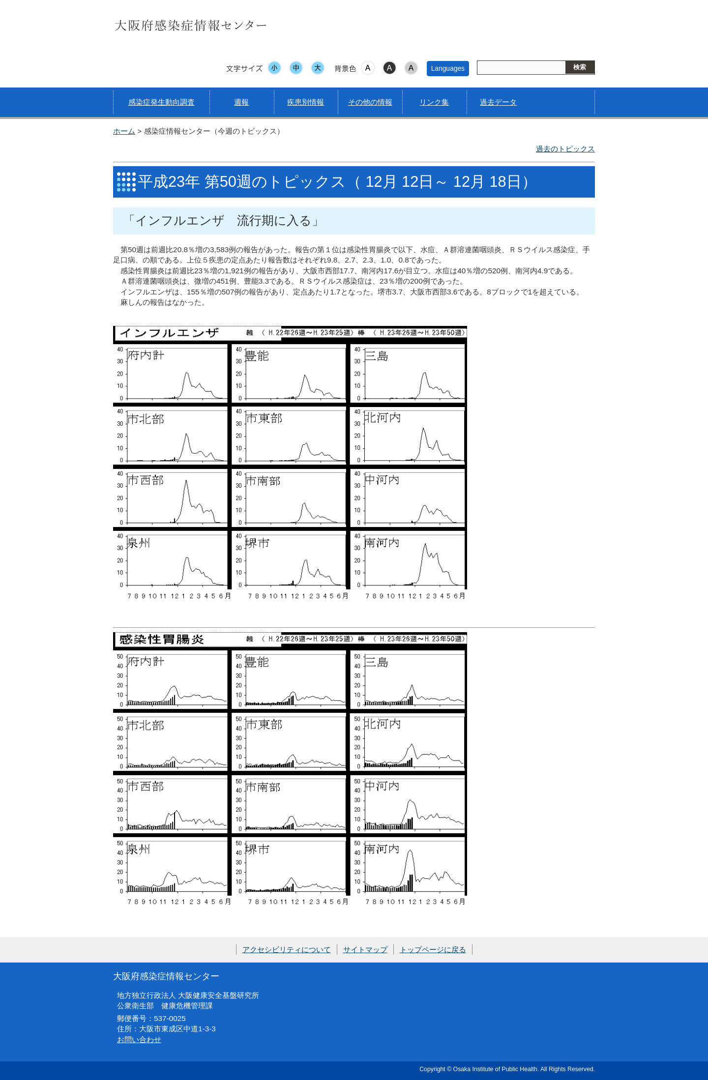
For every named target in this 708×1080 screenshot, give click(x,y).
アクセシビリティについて (286, 949)
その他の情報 (370, 102)
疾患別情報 (305, 102)
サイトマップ (365, 949)
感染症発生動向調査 (161, 102)
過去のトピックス (565, 149)
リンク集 (434, 102)
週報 (241, 102)
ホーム (124, 131)
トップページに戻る (433, 949)
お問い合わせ (139, 1039)
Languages (448, 68)
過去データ (498, 102)
